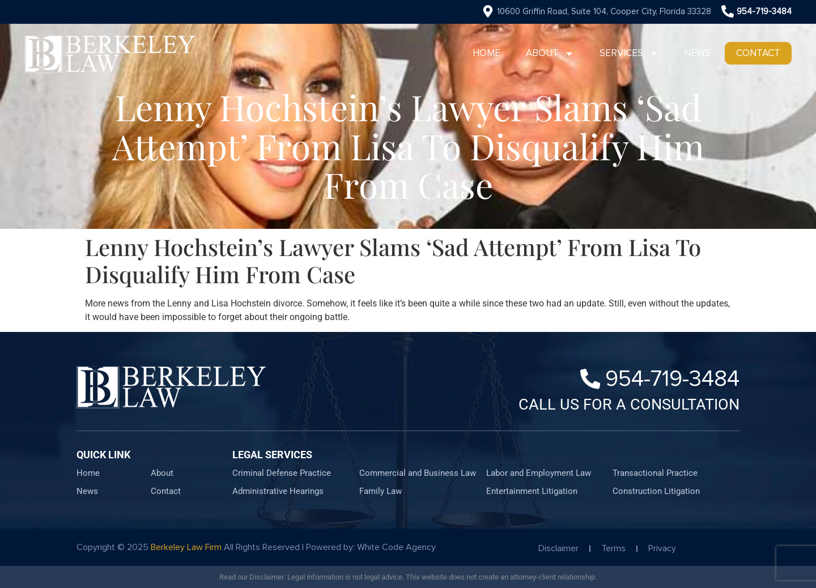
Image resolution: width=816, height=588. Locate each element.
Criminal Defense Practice (281, 473)
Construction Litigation (656, 491)
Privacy (662, 548)
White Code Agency (396, 547)
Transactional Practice (655, 473)
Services (629, 53)
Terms (613, 548)
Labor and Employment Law (538, 473)
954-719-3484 (764, 11)
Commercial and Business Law (417, 473)
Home (486, 53)
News (697, 53)
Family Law (380, 491)
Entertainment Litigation (531, 491)
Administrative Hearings (278, 491)
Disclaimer (558, 548)
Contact (758, 53)
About (550, 53)
